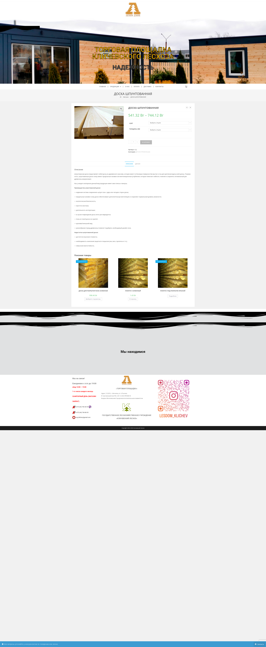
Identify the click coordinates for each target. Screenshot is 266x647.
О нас (127, 87)
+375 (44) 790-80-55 (80, 412)
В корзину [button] (133, 299)
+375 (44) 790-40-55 (81, 407)
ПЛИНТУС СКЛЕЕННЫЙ (133, 291)
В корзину (146, 142)
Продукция (115, 86)
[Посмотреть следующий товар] (190, 107)
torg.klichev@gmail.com (81, 417)
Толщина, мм (134, 129)
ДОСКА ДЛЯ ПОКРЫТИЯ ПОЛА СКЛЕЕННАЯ (93, 291)
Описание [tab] (129, 164)
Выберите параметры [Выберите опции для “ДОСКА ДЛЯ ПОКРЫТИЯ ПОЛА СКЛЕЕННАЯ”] (93, 299)
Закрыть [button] (260, 644)
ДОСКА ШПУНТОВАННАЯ (138, 97)
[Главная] (120, 97)
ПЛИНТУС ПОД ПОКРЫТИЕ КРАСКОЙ (172, 291)
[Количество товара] (133, 142)
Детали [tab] (137, 164)
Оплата (137, 87)
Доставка (147, 87)
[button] (121, 108)
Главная (102, 87)
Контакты (159, 87)
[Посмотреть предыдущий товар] (186, 107)
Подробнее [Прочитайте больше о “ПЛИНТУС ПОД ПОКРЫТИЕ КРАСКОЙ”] (172, 296)
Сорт (131, 123)
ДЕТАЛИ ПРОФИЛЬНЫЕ (143, 152)
